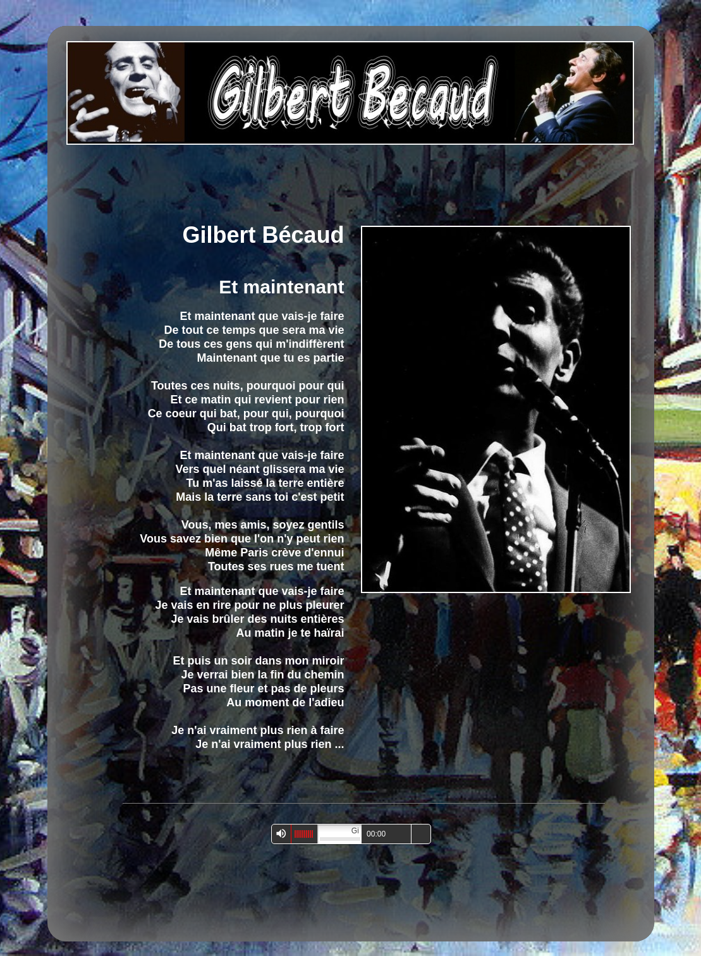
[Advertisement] (343, 181)
